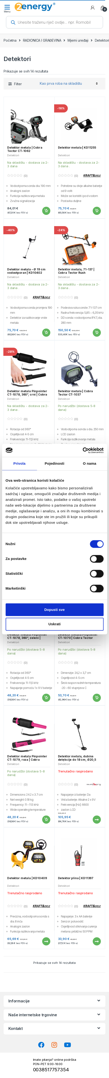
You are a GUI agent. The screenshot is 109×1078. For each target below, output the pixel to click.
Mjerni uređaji (78, 40)
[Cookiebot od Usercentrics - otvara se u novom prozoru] (82, 450)
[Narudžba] (68, 83)
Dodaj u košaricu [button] (46, 211)
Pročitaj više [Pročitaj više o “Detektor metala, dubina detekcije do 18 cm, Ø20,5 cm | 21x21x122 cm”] (96, 819)
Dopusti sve (54, 610)
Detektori (13, 155)
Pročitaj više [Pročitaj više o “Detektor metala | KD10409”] (46, 941)
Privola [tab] (19, 463)
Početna (10, 40)
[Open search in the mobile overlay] (54, 22)
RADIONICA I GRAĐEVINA (42, 40)
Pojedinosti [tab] (54, 463)
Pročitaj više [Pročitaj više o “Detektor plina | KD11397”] (96, 941)
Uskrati (54, 624)
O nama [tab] (89, 463)
